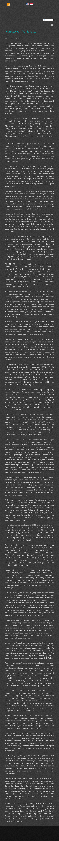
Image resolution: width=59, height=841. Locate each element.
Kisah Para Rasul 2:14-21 (14, 38)
